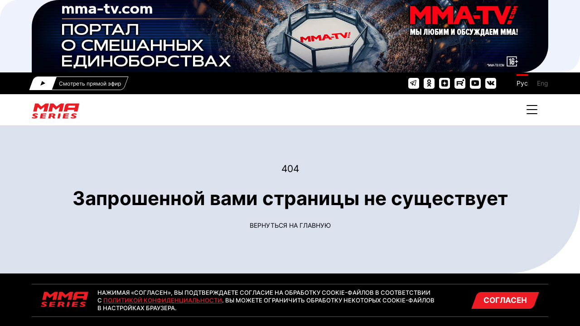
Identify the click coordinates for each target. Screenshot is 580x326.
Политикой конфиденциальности (162, 300)
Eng (542, 83)
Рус (522, 83)
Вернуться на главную (290, 225)
